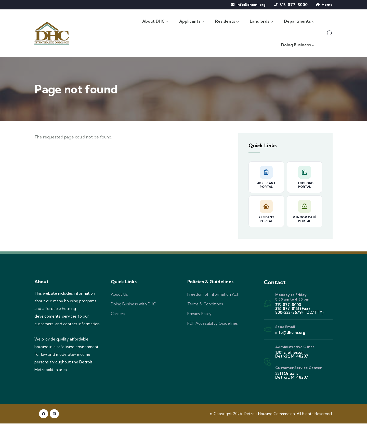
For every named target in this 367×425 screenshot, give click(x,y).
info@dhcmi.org (251, 4)
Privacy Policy (199, 315)
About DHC (154, 21)
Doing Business (297, 46)
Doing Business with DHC (133, 305)
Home (327, 4)
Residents (226, 21)
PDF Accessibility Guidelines (212, 324)
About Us (119, 295)
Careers (118, 315)
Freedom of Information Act (213, 295)
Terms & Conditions (205, 305)
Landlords (261, 21)
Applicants (191, 21)
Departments (299, 21)
